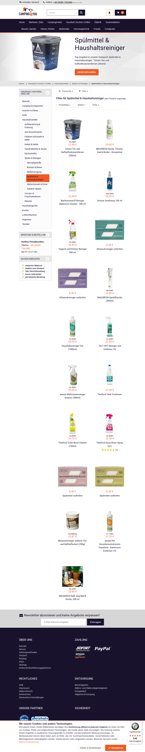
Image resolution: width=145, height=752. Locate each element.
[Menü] (140, 723)
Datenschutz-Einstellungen (31, 697)
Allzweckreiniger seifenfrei (110, 249)
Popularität (65, 91)
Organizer (26, 219)
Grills (24, 115)
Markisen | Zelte (36, 22)
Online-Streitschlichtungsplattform (35, 668)
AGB (21, 685)
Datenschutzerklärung (29, 742)
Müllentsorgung (34, 172)
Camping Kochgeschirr (32, 106)
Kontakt (22, 646)
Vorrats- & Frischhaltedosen (32, 195)
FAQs (21, 661)
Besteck (25, 101)
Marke (81, 105)
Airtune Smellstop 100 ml (109, 200)
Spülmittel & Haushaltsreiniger (35, 178)
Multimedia (64, 29)
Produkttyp (65, 105)
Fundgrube (110, 29)
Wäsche (28, 201)
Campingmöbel (55, 22)
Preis (96, 105)
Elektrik (98, 22)
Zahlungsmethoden (28, 652)
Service (22, 649)
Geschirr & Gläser (30, 110)
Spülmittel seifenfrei (72, 495)
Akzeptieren (115, 747)
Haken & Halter (31, 144)
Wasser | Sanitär (28, 29)
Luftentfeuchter (29, 215)
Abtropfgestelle (34, 163)
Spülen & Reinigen (33, 158)
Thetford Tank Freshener (110, 394)
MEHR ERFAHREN (87, 72)
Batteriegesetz (81, 685)
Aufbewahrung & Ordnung (32, 126)
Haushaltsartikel (29, 120)
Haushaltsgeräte (30, 206)
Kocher (25, 210)
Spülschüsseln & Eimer (37, 184)
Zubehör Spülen (34, 189)
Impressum (24, 688)
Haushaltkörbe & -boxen (36, 149)
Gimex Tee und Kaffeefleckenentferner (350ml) (72, 152)
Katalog (22, 658)
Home (22, 22)
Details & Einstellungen (90, 748)
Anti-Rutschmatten (33, 132)
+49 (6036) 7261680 (62, 2)
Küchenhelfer (31, 153)
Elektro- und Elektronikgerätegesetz (91, 688)
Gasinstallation (113, 22)
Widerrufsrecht (26, 691)
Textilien (26, 224)
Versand (23, 655)
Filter (84, 91)
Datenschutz (25, 694)
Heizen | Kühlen (48, 29)
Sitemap (23, 665)
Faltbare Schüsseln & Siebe (34, 138)
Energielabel (80, 691)
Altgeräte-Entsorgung (85, 694)
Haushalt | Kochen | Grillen (78, 22)
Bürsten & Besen (34, 167)
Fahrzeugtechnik (81, 29)
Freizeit (97, 29)
